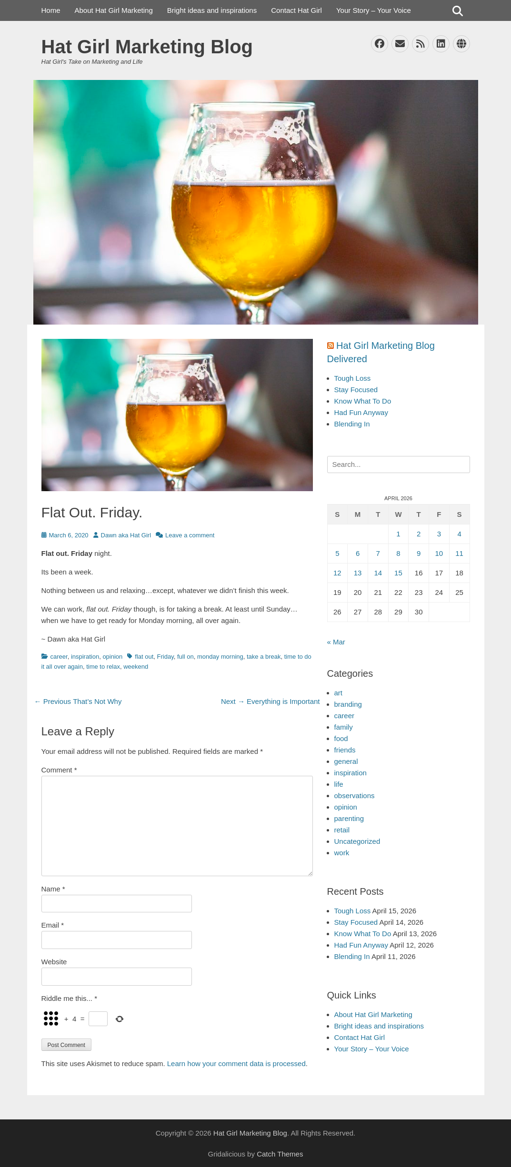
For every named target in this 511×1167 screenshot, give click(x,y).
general (346, 761)
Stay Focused (356, 390)
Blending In (352, 424)
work (342, 853)
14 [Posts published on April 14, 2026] (378, 573)
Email (52, 925)
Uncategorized (357, 841)
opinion (112, 656)
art (338, 693)
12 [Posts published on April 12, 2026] (337, 573)
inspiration (85, 656)
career (59, 656)
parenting (349, 818)
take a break (264, 656)
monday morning (220, 656)
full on (185, 656)
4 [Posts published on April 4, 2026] (459, 534)
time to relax (103, 666)
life (338, 784)
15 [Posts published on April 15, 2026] (398, 573)
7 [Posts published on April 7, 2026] (378, 553)
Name (53, 889)
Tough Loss (352, 378)
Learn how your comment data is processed (236, 1063)
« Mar (336, 642)
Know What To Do (362, 401)
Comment (59, 770)
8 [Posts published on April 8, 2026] (398, 553)
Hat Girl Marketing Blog (147, 46)
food (341, 738)
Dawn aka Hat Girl (126, 535)
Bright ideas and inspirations (212, 10)
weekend (135, 666)
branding (348, 704)
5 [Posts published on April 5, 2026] (337, 553)
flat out (144, 656)
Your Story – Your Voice (373, 10)
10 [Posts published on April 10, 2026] (439, 553)
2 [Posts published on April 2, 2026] (419, 534)
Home (50, 10)
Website (54, 962)
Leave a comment (189, 535)
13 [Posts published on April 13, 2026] (358, 573)
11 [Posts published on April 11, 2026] (459, 553)
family (343, 727)
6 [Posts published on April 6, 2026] (358, 553)
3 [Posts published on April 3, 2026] (439, 534)
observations (354, 795)
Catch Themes (280, 1154)
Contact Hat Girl (296, 10)
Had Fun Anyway (361, 412)
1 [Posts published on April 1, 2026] (398, 534)
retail (342, 830)
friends (345, 750)
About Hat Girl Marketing (114, 10)
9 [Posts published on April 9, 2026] (419, 553)
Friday (165, 656)
